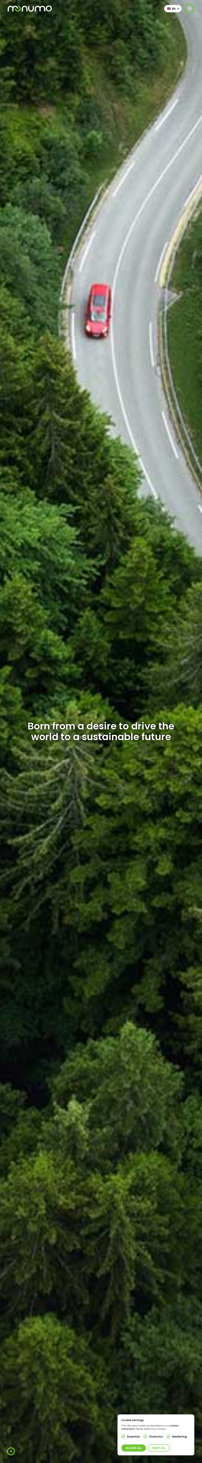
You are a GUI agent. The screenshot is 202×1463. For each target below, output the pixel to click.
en (174, 9)
